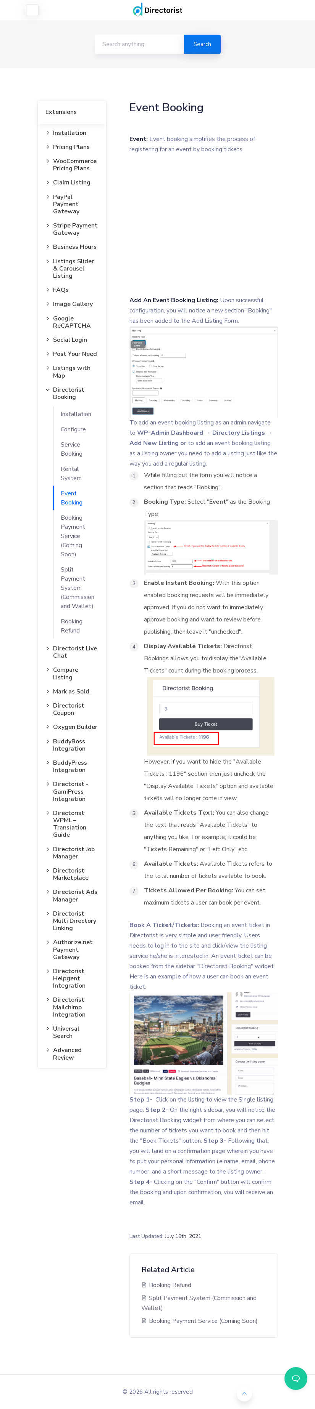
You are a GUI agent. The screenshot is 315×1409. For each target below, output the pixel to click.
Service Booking (71, 449)
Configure (73, 429)
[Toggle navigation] (32, 10)
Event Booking (71, 498)
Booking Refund (71, 626)
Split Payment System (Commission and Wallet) (77, 587)
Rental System (71, 473)
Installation (76, 414)
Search (202, 44)
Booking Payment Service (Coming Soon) (73, 536)
